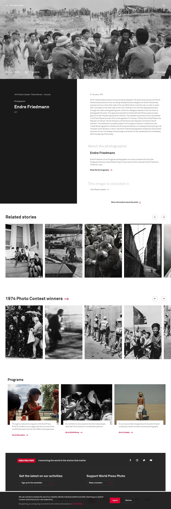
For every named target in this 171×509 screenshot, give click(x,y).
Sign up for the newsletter (32, 483)
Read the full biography (99, 170)
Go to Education (18, 435)
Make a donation (95, 483)
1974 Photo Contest (16, 5)
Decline (128, 500)
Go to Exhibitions (72, 432)
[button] (154, 217)
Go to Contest (124, 432)
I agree (115, 500)
